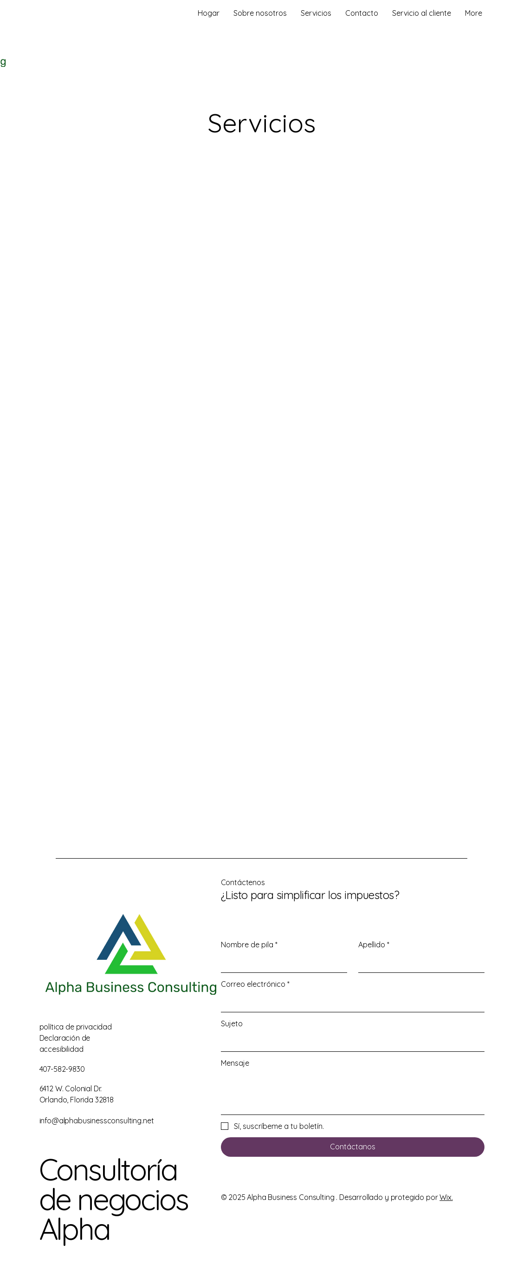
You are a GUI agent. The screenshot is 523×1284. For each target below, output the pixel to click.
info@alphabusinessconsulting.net (96, 1120)
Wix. (445, 1197)
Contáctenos (243, 882)
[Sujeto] (350, 1042)
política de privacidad (75, 1026)
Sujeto (232, 1023)
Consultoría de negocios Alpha (113, 1199)
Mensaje (235, 1063)
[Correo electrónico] (350, 1002)
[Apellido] (418, 963)
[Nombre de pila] (281, 963)
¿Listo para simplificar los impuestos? (310, 895)
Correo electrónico (255, 984)
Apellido (373, 944)
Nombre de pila (249, 944)
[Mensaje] (352, 1093)
